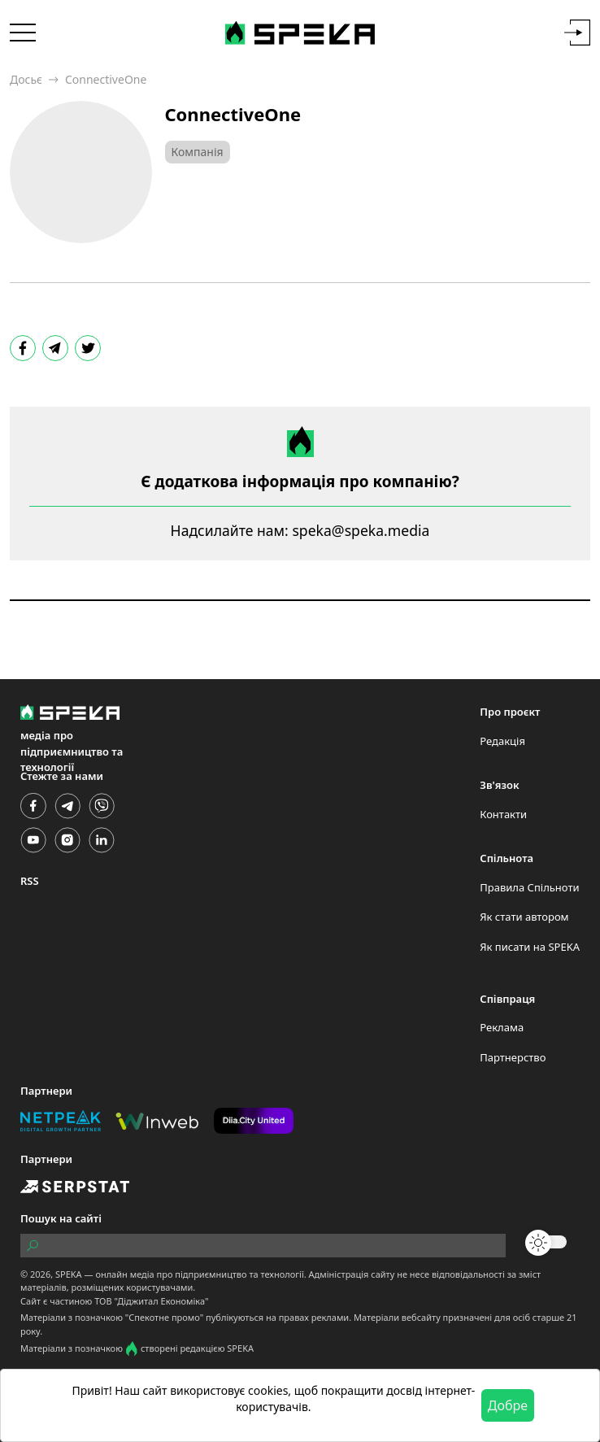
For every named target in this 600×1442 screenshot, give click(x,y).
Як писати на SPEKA (530, 946)
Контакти (503, 814)
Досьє (26, 79)
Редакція (502, 741)
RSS (29, 880)
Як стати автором (524, 916)
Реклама (502, 1027)
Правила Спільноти (529, 887)
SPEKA (68, 1274)
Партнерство (513, 1057)
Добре (508, 1405)
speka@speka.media (360, 530)
